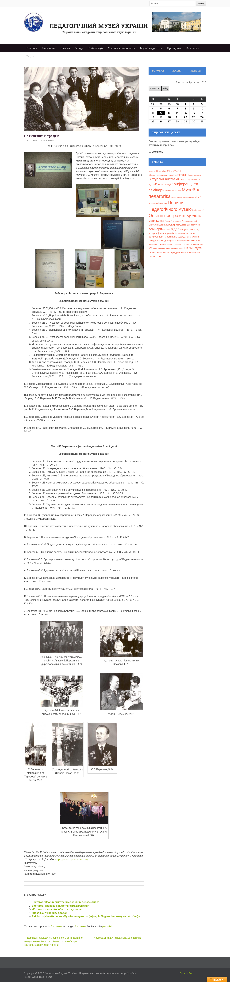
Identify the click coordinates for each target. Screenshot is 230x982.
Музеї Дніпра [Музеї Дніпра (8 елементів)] (176, 197)
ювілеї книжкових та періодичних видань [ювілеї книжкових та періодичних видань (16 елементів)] (170, 252)
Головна (31, 48)
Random (196, 70)
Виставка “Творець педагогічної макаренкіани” (61, 905)
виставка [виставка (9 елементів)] (166, 229)
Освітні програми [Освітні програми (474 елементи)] (166, 215)
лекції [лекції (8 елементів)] (180, 233)
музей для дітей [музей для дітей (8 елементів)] (184, 237)
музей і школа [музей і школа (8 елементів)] (175, 240)
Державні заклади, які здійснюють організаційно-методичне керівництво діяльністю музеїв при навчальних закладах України (54, 941)
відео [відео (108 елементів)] (175, 229)
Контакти (192, 48)
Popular (158, 70)
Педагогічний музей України (99, 26)
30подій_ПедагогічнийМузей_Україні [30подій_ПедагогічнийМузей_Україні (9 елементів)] (165, 171)
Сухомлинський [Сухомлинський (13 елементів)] (189, 221)
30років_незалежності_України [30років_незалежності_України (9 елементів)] (162, 175)
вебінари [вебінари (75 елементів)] (155, 229)
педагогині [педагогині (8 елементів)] (169, 244)
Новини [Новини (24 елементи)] (162, 203)
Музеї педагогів (151, 48)
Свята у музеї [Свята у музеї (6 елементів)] (176, 221)
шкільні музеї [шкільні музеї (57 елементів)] (193, 248)
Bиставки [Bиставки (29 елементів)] (181, 175)
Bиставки (80, 926)
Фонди (79, 48)
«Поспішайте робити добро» (49, 913)
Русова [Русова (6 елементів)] (167, 221)
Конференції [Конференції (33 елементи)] (163, 184)
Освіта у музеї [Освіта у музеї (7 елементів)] (197, 210)
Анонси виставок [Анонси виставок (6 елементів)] (194, 175)
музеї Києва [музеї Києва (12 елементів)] (187, 240)
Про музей (174, 48)
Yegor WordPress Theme (38, 976)
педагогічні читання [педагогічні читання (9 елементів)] (183, 244)
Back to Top (186, 973)
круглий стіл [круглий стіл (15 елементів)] (171, 233)
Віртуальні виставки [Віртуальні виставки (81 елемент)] (164, 179)
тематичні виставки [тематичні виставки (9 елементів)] (161, 248)
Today (165, 88)
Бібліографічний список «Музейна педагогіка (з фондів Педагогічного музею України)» (86, 916)
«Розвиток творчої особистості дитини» (56, 909)
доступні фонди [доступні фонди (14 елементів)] (157, 233)
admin (51, 140)
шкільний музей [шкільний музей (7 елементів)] (177, 248)
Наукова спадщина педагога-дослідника (119, 937)
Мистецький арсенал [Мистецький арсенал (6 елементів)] (173, 191)
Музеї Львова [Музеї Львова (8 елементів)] (188, 197)
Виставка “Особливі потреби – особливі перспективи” (65, 902)
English (31, 56)
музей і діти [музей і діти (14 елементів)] (163, 240)
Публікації (95, 48)
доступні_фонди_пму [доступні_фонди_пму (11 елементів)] (189, 229)
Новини (65, 48)
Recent (177, 70)
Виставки (48, 48)
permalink (107, 926)
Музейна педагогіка (121, 48)
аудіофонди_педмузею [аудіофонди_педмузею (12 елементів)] (189, 224)
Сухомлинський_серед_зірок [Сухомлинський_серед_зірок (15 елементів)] (163, 224)
